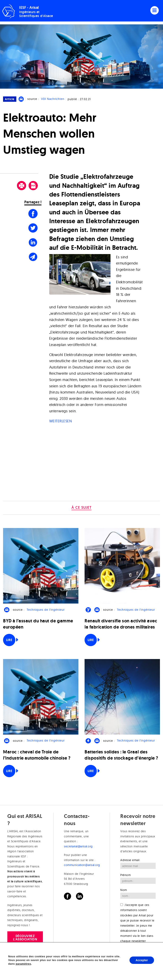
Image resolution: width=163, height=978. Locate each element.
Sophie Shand (90, 971)
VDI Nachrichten (52, 99)
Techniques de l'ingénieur (46, 610)
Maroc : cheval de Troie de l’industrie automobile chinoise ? (37, 755)
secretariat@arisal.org (78, 846)
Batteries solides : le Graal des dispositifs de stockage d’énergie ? (121, 755)
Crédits (18, 971)
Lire (9, 640)
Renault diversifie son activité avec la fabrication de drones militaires (121, 624)
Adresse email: (130, 860)
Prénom (125, 875)
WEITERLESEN (60, 421)
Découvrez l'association (25, 937)
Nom (123, 890)
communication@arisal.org (82, 865)
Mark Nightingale (137, 971)
